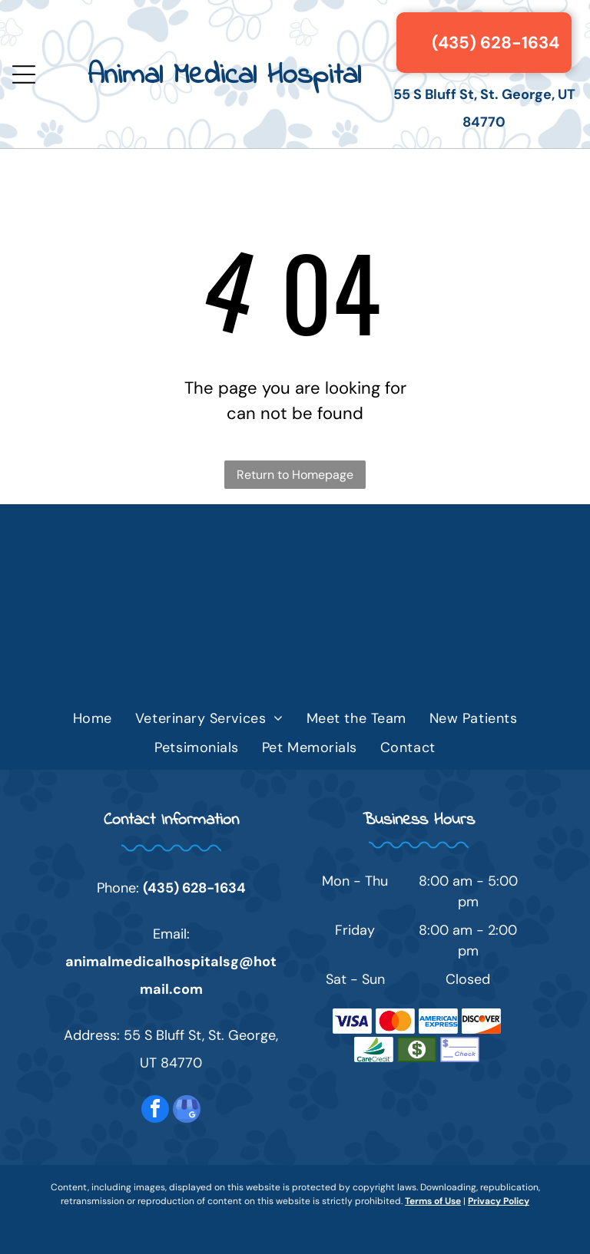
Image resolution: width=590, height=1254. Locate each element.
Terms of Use (433, 1201)
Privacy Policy (498, 1201)
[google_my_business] (187, 1111)
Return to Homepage (295, 475)
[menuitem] (92, 718)
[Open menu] (24, 74)
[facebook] (155, 1111)
